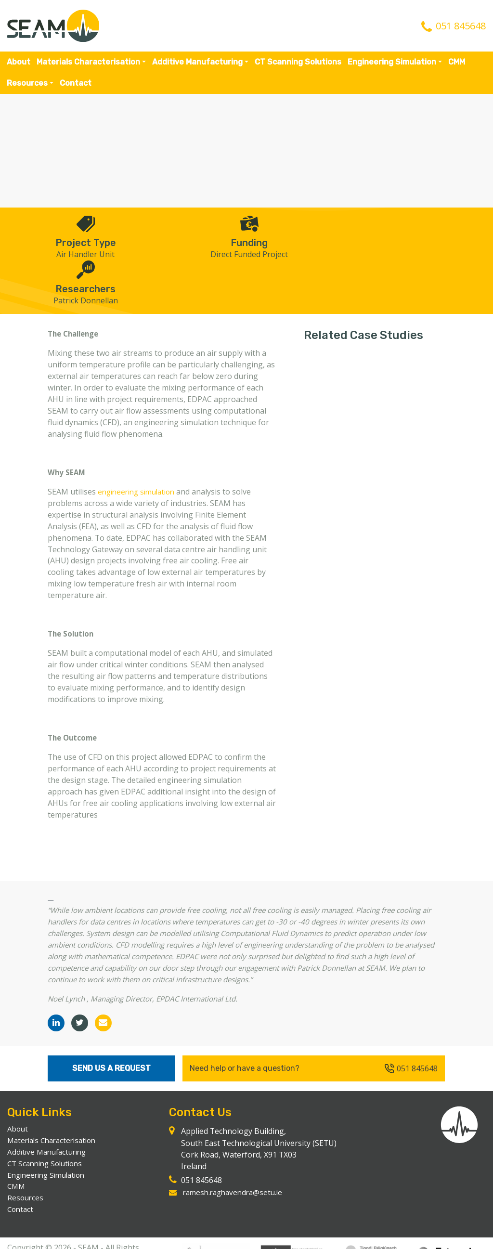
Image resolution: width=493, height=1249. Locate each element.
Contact (75, 83)
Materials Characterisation (88, 61)
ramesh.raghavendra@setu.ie (236, 1159)
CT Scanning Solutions (298, 61)
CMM (456, 61)
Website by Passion (42, 1238)
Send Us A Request (111, 1035)
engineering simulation (140, 446)
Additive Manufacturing (197, 61)
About (18, 61)
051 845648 (461, 25)
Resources (27, 83)
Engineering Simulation (392, 61)
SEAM (53, 26)
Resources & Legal (121, 1238)
